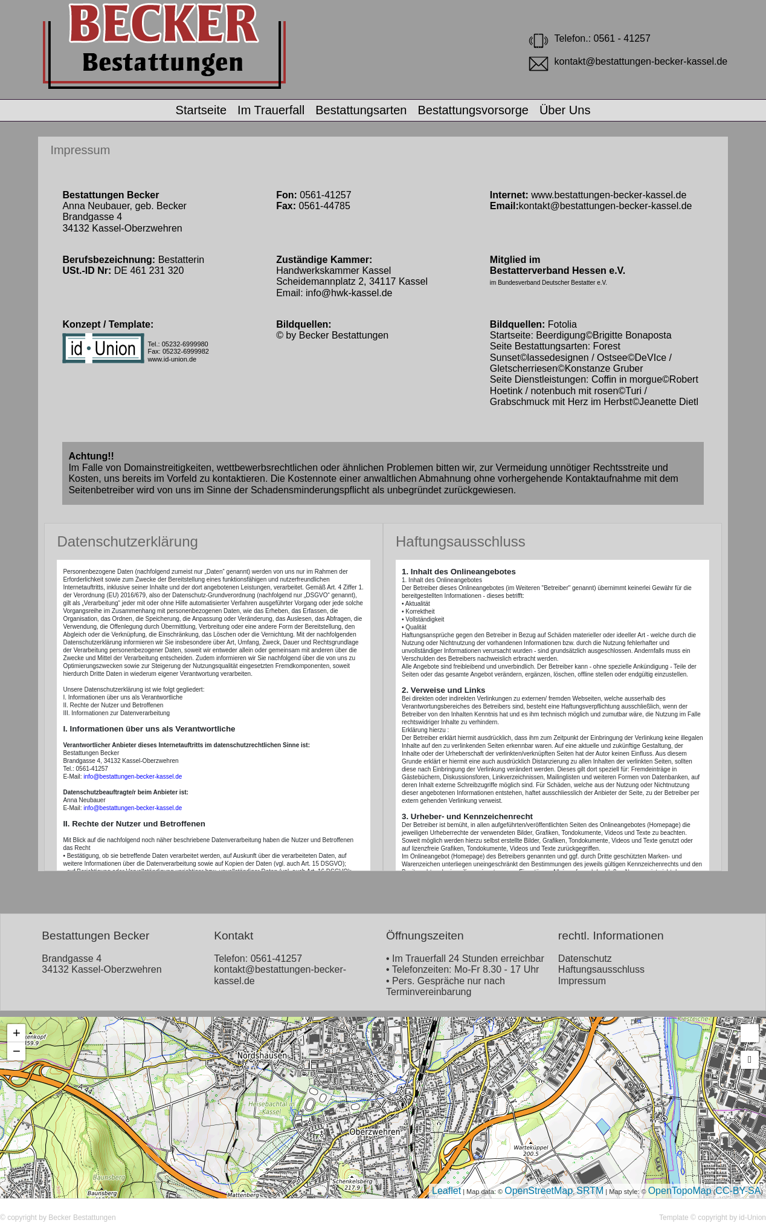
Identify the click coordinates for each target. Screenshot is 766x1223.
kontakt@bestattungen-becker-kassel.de (605, 206)
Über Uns (564, 110)
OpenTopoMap (680, 1191)
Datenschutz (585, 958)
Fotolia (562, 324)
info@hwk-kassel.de (349, 293)
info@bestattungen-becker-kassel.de (132, 776)
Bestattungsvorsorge (472, 110)
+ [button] (17, 1032)
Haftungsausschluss (601, 969)
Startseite (201, 110)
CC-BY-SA (738, 1191)
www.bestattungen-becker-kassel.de (607, 195)
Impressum (80, 150)
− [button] (17, 1051)
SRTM (589, 1191)
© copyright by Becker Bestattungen (58, 1217)
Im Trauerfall (270, 110)
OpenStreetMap (538, 1191)
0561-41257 (276, 958)
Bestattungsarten (361, 110)
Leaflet (446, 1191)
